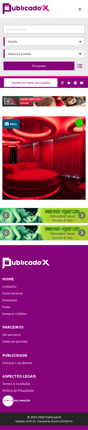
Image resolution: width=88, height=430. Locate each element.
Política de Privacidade (18, 390)
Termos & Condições (16, 384)
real (13, 124)
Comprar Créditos (14, 314)
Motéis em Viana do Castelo (30, 83)
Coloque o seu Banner (17, 363)
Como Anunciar (12, 293)
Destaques (9, 300)
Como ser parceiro (15, 341)
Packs (6, 307)
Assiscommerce (62, 421)
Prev (8, 101)
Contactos (9, 286)
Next (79, 101)
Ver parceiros (11, 334)
